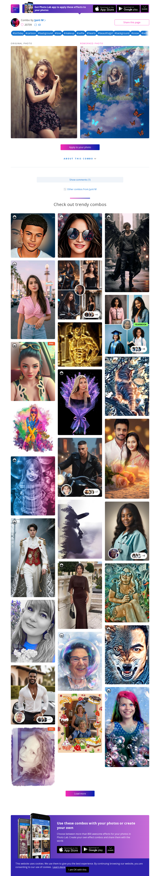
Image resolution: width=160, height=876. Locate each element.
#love (58, 33)
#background (45, 33)
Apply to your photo (80, 147)
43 (37, 24)
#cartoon (31, 33)
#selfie (80, 33)
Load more (80, 793)
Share (131, 22)
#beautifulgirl (105, 33)
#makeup (69, 33)
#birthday (18, 33)
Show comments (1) (80, 179)
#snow (135, 33)
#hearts (91, 33)
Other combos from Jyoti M (80, 189)
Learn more (59, 867)
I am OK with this (77, 869)
